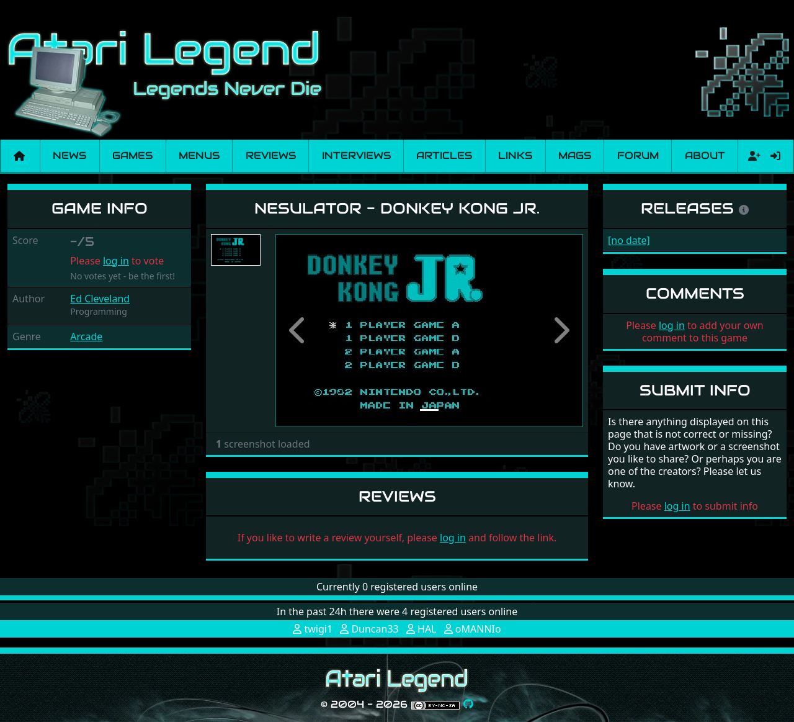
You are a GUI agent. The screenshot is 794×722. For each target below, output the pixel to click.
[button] (298, 330)
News (69, 155)
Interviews (356, 155)
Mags (574, 155)
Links (515, 155)
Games (132, 155)
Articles (444, 155)
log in (116, 261)
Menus (199, 155)
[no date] (629, 240)
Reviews (271, 155)
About (705, 155)
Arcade (86, 336)
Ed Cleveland (100, 298)
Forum (638, 155)
